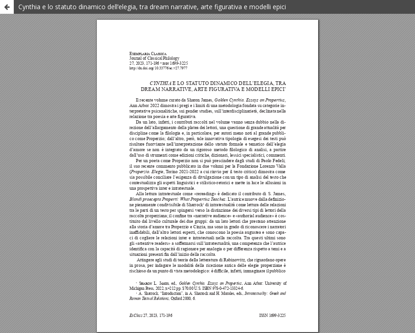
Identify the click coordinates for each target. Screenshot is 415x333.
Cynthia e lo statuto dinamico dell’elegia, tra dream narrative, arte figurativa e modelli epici (152, 6)
